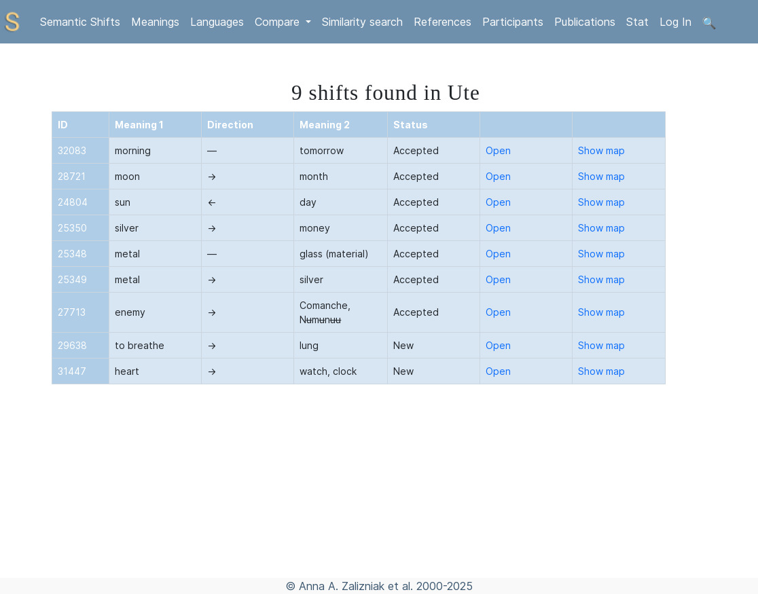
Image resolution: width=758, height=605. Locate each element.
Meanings (155, 22)
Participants (512, 22)
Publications (584, 22)
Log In (675, 22)
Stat (637, 22)
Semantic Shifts (80, 22)
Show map (601, 150)
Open (498, 150)
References (442, 22)
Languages (217, 22)
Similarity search (362, 22)
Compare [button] (279, 22)
